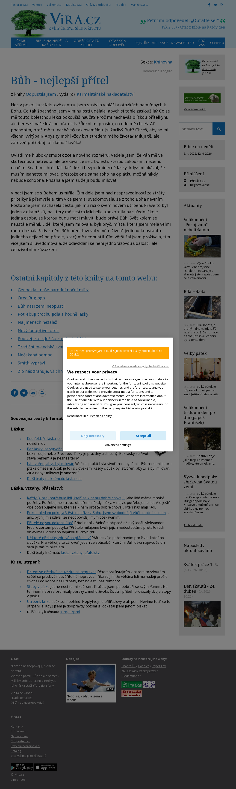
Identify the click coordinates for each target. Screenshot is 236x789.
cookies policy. (102, 416)
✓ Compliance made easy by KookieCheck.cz (140, 366)
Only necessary (93, 436)
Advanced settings (118, 445)
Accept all (143, 436)
